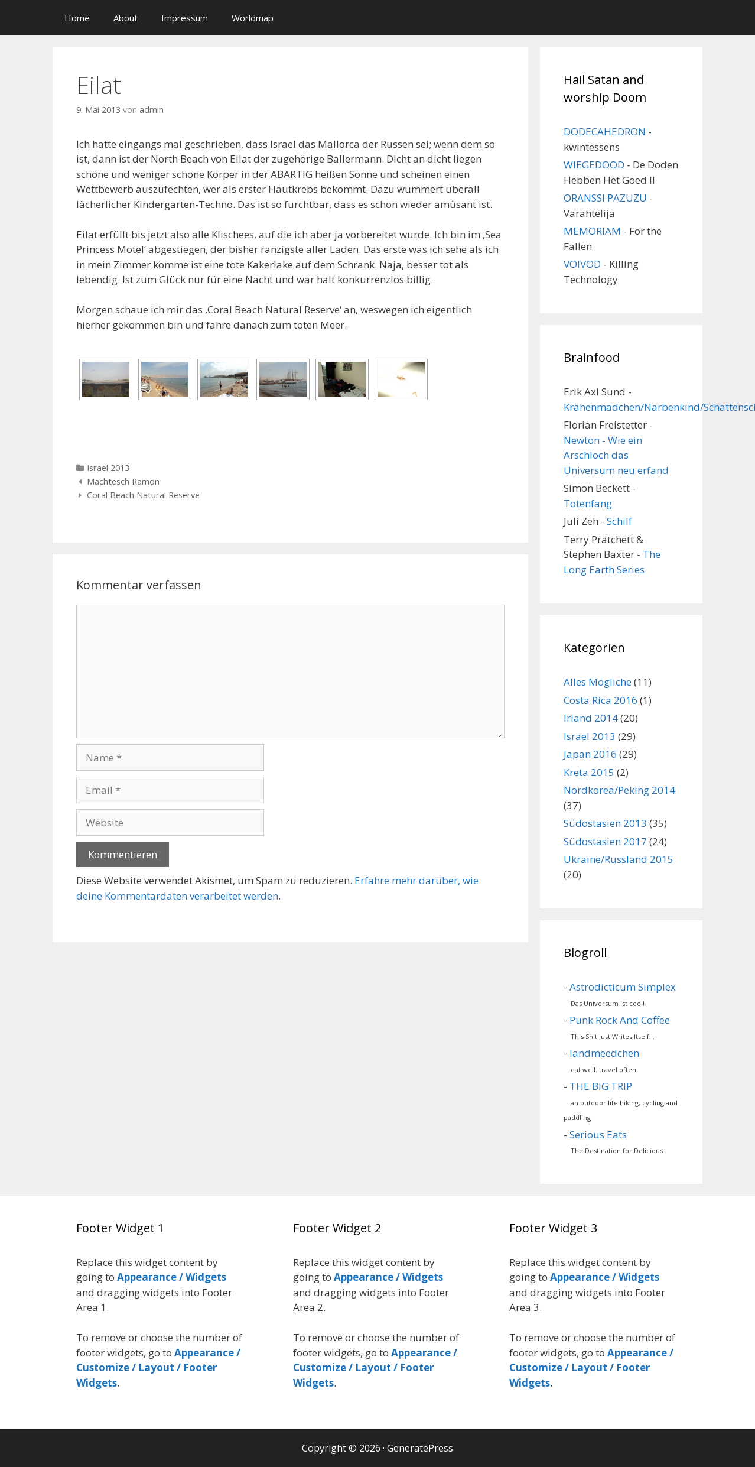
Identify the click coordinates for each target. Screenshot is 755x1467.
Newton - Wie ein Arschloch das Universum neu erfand (616, 455)
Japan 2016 (590, 754)
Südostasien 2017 (605, 841)
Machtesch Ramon (123, 481)
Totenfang (588, 503)
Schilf (619, 521)
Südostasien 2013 (605, 823)
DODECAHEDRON (605, 131)
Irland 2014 (591, 718)
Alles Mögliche (598, 682)
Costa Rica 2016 (600, 700)
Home (77, 18)
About (125, 18)
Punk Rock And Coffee (619, 1020)
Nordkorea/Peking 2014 (619, 790)
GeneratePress (420, 1448)
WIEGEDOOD (594, 164)
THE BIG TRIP (600, 1086)
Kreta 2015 (589, 772)
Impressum (184, 18)
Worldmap (253, 18)
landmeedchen (604, 1053)
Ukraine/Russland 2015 (618, 859)
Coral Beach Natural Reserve (143, 495)
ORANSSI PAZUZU (605, 198)
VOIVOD (582, 264)
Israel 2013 (108, 467)
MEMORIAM (592, 231)
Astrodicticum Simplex (622, 987)
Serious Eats (598, 1134)
